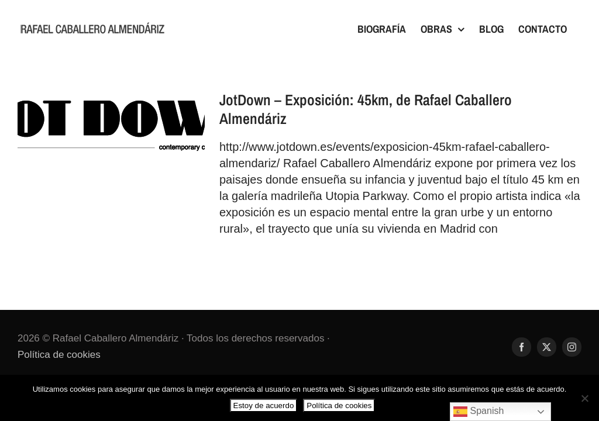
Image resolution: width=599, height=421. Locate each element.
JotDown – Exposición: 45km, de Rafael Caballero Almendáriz (365, 109)
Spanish (478, 412)
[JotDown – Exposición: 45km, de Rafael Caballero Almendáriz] (111, 129)
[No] (584, 398)
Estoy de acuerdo (263, 405)
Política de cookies (59, 354)
